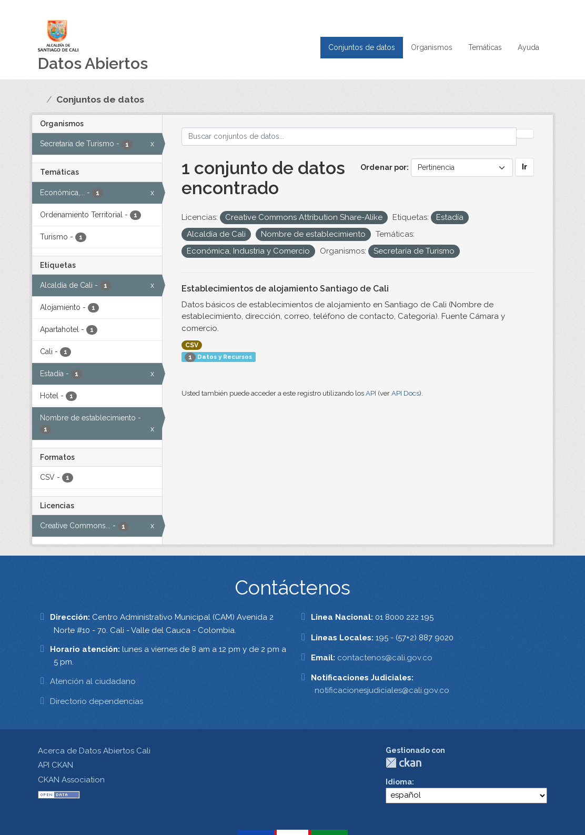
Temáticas (485, 47)
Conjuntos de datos (361, 47)
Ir (524, 167)
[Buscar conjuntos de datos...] (349, 136)
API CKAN (55, 765)
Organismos (431, 47)
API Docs (405, 393)
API (371, 393)
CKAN (403, 762)
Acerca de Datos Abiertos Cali (94, 751)
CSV (191, 345)
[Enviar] (525, 133)
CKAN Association (71, 779)
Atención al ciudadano (93, 681)
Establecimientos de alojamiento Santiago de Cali (285, 289)
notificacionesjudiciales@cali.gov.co (382, 690)
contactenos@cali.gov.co (384, 657)
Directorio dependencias (96, 701)
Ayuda (528, 47)
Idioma (399, 782)
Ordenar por (383, 167)
